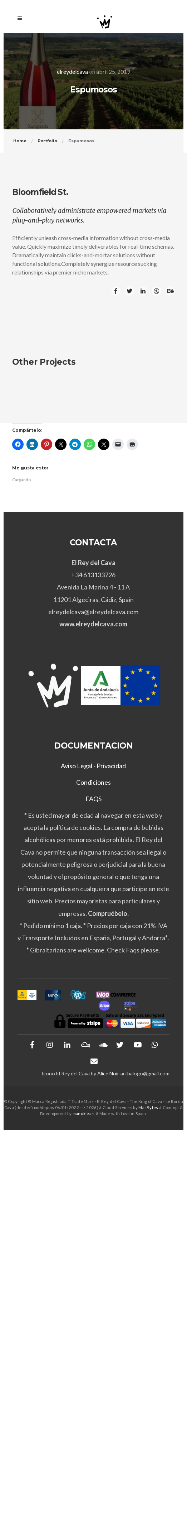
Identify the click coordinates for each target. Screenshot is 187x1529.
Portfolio (47, 140)
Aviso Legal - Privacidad (93, 766)
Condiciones (93, 782)
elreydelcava (72, 71)
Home (19, 140)
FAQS (93, 799)
